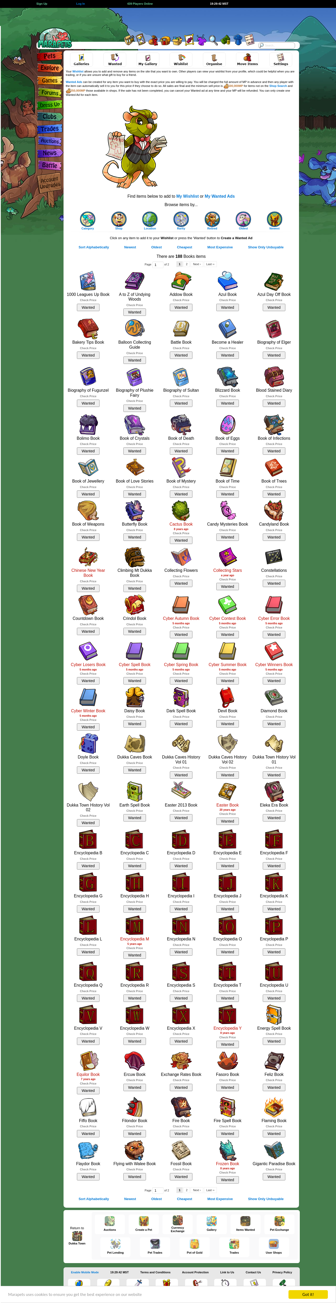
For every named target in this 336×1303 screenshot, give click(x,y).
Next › (197, 264)
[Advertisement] (163, 20)
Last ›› (210, 264)
